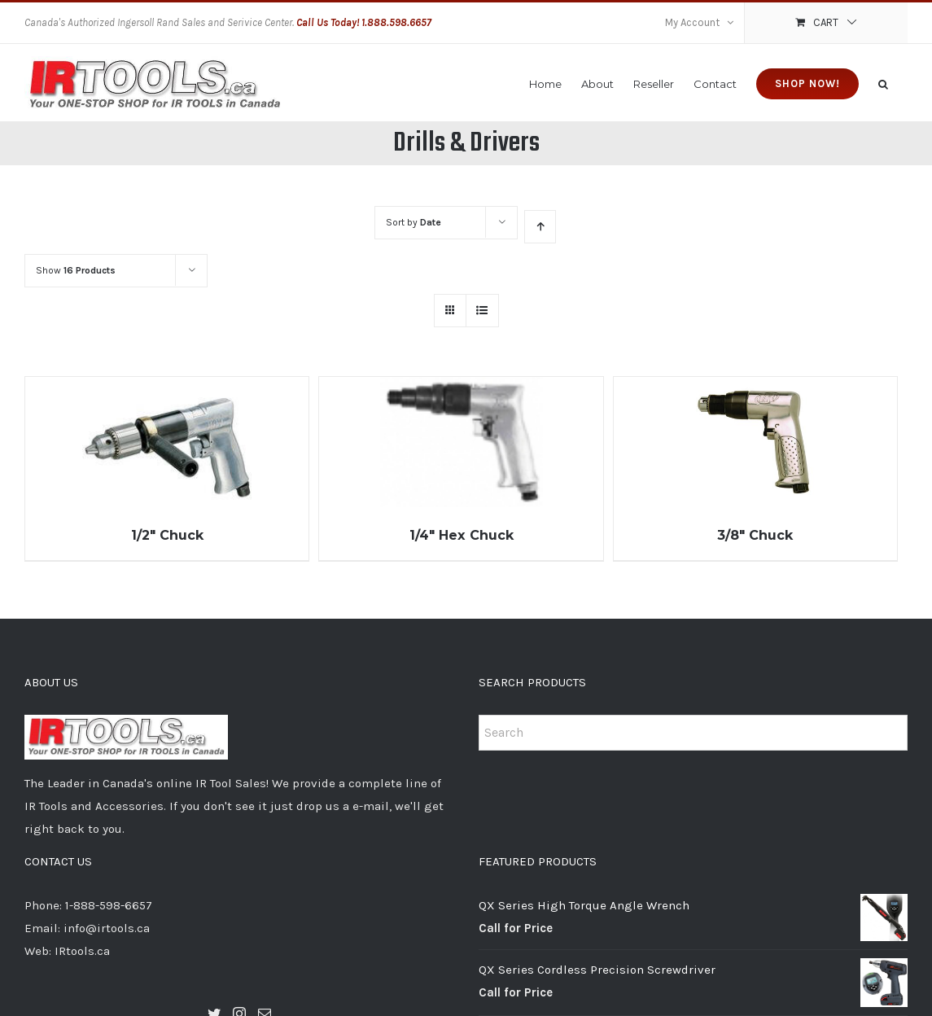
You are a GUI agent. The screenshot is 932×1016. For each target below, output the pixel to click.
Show (76, 270)
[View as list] (482, 310)
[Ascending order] (540, 226)
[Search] (883, 82)
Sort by (413, 222)
